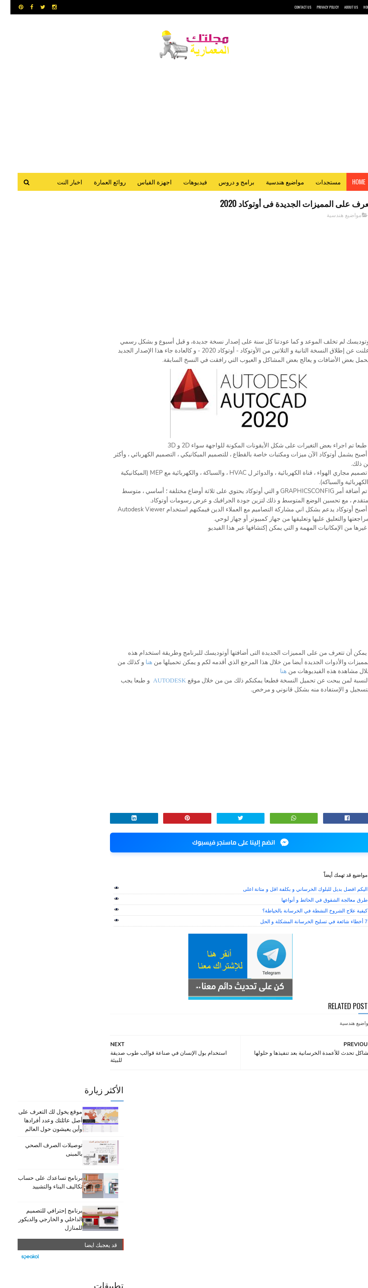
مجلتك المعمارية (320, 1279)
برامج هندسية (175, 1126)
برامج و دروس (226, 183)
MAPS (213, 1114)
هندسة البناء (160, 1151)
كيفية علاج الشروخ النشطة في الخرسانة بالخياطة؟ (304, 931)
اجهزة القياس (144, 183)
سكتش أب (199, 1139)
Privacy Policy (317, 7)
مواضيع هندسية (275, 183)
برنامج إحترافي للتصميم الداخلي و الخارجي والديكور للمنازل (40, 341)
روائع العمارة (99, 183)
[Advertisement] (184, 113)
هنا (348, 691)
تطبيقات (148, 1126)
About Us (341, 7)
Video (192, 1114)
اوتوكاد (200, 1126)
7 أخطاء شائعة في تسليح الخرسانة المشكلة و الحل (303, 941)
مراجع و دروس (225, 1151)
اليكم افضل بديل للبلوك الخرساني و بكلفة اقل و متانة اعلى (295, 909)
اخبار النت (59, 183)
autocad (166, 1114)
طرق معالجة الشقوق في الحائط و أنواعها (314, 920)
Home (348, 183)
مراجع (148, 1139)
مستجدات (317, 183)
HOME (357, 7)
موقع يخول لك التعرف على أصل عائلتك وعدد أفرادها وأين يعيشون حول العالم (40, 242)
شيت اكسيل (171, 1139)
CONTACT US (292, 7)
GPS (232, 1114)
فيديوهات (185, 183)
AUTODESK (158, 700)
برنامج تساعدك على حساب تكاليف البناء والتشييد (40, 303)
